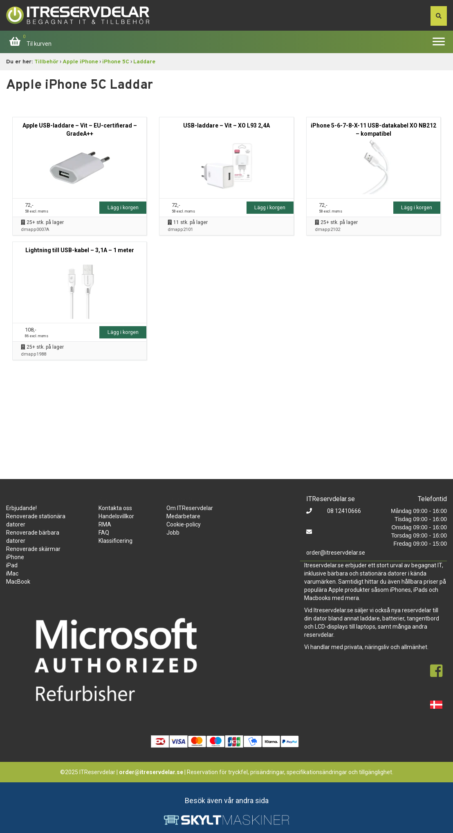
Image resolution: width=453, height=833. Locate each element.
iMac (12, 573)
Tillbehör (46, 61)
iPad (12, 565)
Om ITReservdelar (189, 508)
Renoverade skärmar (33, 549)
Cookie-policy (183, 524)
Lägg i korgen (123, 207)
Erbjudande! (21, 508)
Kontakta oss (115, 508)
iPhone (15, 557)
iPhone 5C (115, 61)
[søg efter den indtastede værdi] (439, 16)
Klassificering (115, 540)
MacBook (18, 581)
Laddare (144, 61)
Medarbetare (183, 516)
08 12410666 (343, 511)
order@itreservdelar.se (335, 552)
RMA (105, 524)
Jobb (172, 532)
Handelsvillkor (116, 516)
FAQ (104, 532)
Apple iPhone (80, 61)
